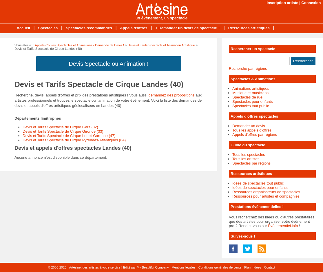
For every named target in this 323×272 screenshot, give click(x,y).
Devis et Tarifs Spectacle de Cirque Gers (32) (60, 127)
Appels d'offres (133, 28)
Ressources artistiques (249, 28)
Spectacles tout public (250, 106)
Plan (247, 267)
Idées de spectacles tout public (258, 183)
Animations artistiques (250, 88)
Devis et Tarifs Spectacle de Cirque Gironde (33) (63, 131)
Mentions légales (183, 267)
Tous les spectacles (248, 154)
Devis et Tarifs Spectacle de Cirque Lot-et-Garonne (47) (69, 136)
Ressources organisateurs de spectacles (266, 192)
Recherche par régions (248, 68)
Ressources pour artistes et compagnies (266, 196)
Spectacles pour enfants (252, 101)
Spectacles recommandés (89, 28)
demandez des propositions (172, 95)
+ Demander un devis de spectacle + (187, 28)
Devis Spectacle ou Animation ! (109, 64)
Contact (269, 267)
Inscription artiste (282, 3)
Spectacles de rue (247, 97)
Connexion (311, 3)
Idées (257, 267)
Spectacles (48, 28)
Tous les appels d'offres (251, 130)
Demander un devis (248, 126)
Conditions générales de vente (220, 267)
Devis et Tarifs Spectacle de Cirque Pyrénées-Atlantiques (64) (74, 140)
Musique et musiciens (250, 93)
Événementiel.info (283, 226)
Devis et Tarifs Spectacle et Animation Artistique (161, 45)
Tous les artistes (245, 159)
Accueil (23, 28)
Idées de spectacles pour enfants (260, 187)
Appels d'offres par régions (254, 134)
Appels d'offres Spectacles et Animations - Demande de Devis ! (79, 45)
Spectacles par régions (251, 163)
